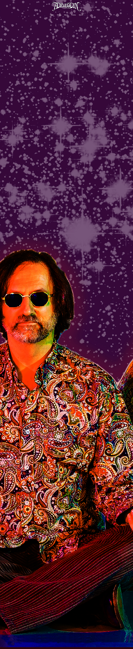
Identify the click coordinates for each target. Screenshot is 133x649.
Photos (73, 15)
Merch (81, 15)
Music (66, 15)
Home (52, 15)
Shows (59, 15)
